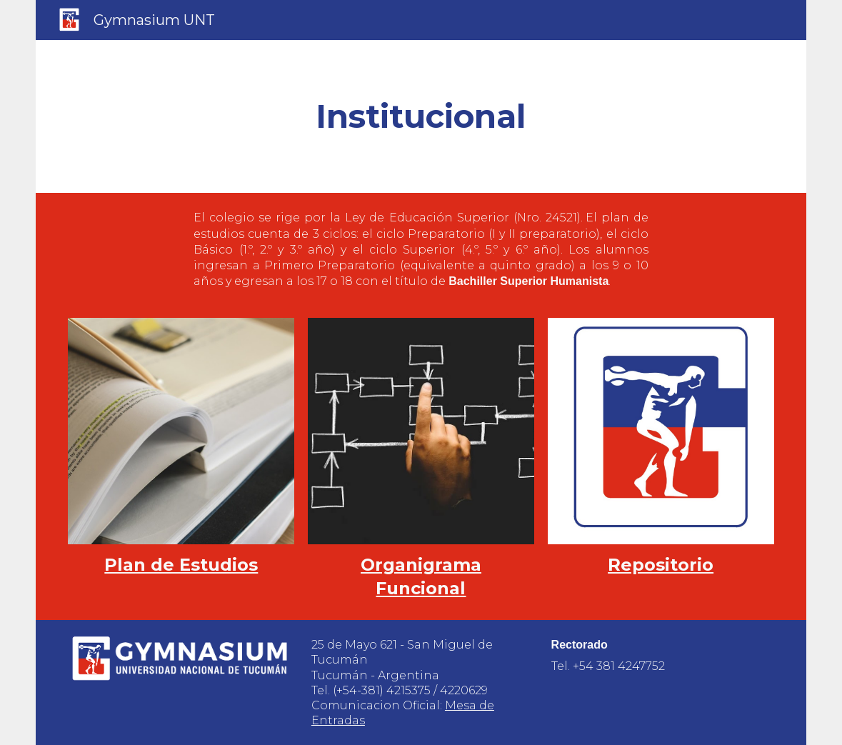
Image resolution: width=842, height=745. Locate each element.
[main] (420, 116)
